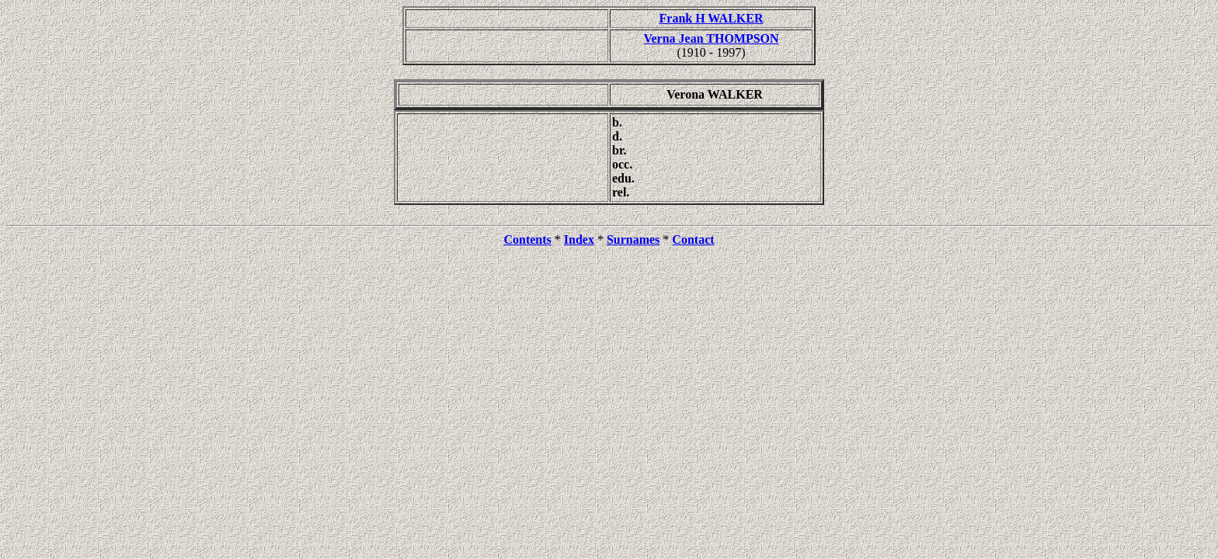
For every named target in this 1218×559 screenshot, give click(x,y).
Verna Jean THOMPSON (710, 38)
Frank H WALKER (711, 18)
